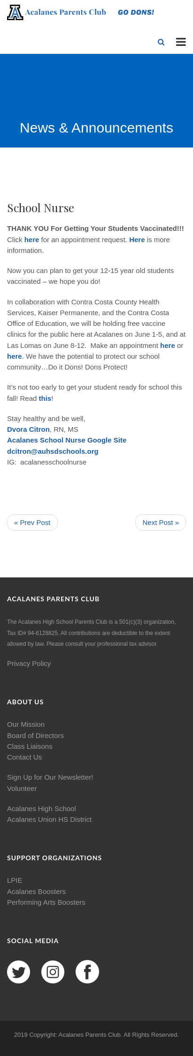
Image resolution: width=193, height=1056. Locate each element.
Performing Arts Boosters (46, 902)
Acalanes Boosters (36, 891)
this (45, 398)
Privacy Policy (29, 663)
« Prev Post (32, 522)
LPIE (15, 880)
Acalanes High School (41, 808)
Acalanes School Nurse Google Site (66, 440)
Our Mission (26, 724)
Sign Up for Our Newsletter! (50, 777)
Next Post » (160, 522)
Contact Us (24, 757)
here (31, 240)
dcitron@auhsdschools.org (53, 451)
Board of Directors (35, 735)
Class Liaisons (30, 746)
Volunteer (22, 788)
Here (137, 240)
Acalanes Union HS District (49, 819)
